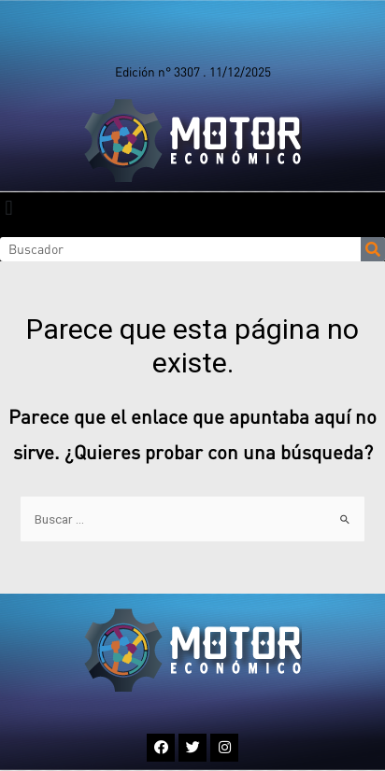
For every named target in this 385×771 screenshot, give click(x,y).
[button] (9, 207)
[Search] (373, 249)
